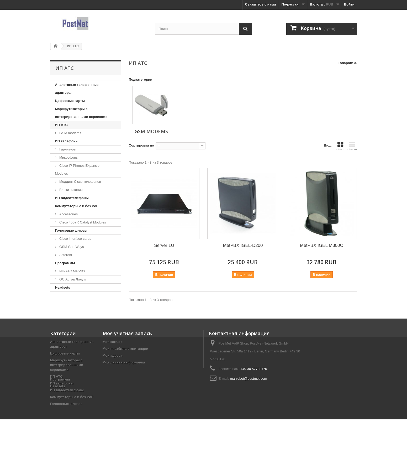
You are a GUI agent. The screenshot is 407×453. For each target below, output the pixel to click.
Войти (349, 4)
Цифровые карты (70, 101)
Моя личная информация (124, 362)
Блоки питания (71, 190)
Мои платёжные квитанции (125, 349)
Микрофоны (68, 157)
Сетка (340, 146)
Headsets (62, 287)
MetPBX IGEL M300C (321, 245)
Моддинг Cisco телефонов (80, 182)
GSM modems (70, 133)
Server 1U (164, 245)
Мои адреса (112, 355)
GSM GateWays (71, 247)
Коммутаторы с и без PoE (77, 206)
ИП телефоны (66, 141)
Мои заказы (112, 342)
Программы (65, 263)
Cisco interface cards (75, 239)
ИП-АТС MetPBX (72, 271)
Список (352, 146)
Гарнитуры (67, 149)
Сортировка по (141, 145)
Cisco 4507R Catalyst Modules (82, 222)
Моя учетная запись (127, 333)
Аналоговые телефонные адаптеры (77, 89)
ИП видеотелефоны (72, 198)
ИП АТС (61, 125)
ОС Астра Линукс (73, 279)
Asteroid (65, 255)
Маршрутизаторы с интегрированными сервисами (81, 113)
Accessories (68, 214)
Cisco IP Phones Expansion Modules (78, 169)
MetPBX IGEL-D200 (243, 245)
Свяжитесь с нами (260, 4)
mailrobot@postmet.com (248, 379)
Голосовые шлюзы (71, 230)
